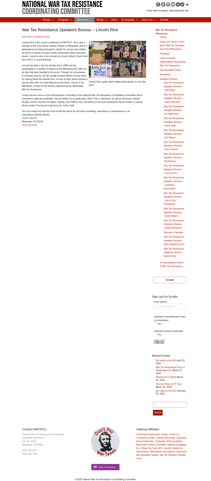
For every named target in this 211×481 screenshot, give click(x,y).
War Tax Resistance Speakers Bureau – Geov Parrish (174, 146)
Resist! (48, 19)
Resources (84, 19)
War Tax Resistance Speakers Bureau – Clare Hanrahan (174, 98)
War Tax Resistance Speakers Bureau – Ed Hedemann (174, 110)
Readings (164, 53)
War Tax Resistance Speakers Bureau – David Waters (174, 212)
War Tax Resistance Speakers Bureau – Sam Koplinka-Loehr (174, 240)
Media (102, 19)
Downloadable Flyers (170, 70)
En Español (130, 19)
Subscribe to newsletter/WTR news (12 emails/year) (169, 318)
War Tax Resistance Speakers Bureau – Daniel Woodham (174, 224)
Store (114, 19)
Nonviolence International (162, 451)
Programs (65, 19)
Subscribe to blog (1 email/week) (168, 331)
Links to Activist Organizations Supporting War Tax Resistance (173, 62)
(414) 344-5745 (29, 125)
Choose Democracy (165, 438)
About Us (149, 19)
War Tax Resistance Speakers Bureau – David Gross (174, 252)
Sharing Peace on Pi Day (168, 384)
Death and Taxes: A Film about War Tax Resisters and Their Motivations (172, 45)
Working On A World (166, 377)
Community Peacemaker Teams (152, 434)
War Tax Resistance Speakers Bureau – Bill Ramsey (174, 157)
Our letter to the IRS (166, 360)
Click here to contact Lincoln (36, 37)
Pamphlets (165, 74)
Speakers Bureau (169, 79)
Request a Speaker (173, 232)
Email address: (170, 305)
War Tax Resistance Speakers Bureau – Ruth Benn (174, 86)
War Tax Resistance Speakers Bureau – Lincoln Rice (174, 169)
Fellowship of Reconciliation (169, 441)
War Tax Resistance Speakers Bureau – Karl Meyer (174, 134)
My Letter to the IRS (166, 391)
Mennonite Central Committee (151, 444)
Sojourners (181, 451)
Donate (164, 19)
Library (163, 37)
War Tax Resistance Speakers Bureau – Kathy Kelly (174, 122)
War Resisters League (147, 455)
